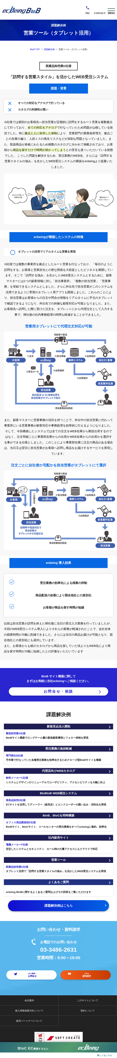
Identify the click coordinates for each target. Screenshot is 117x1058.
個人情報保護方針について (29, 1010)
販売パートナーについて (29, 1020)
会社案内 (29, 1000)
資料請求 (86, 975)
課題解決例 (49, 49)
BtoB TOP (35, 49)
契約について (88, 1010)
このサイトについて (87, 1000)
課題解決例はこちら (58, 905)
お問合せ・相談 (58, 691)
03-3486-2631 (87, 10)
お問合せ (100, 10)
